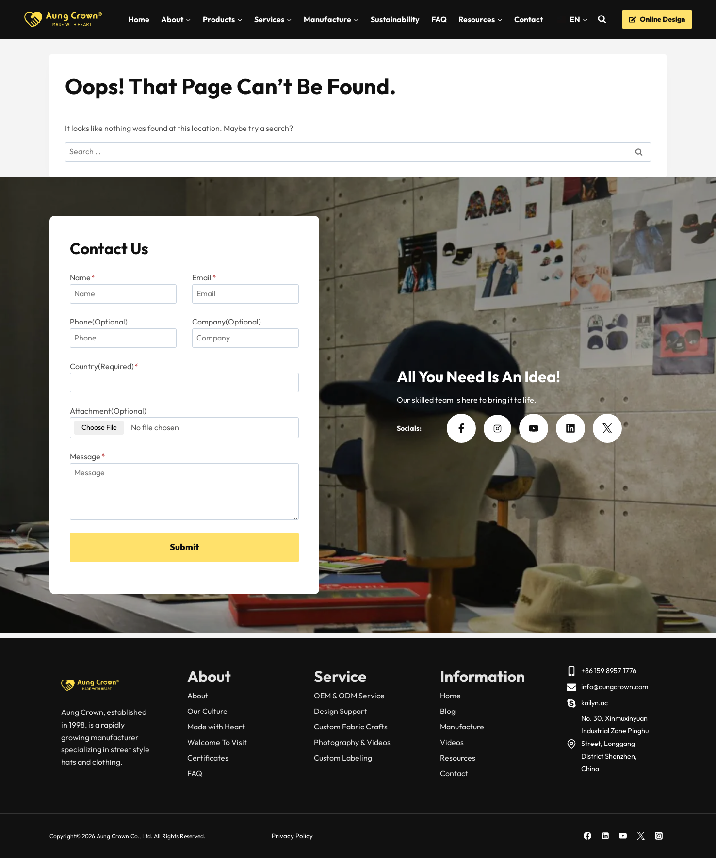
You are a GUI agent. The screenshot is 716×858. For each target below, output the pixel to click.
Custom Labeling (343, 757)
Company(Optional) (226, 324)
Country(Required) (107, 369)
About (197, 695)
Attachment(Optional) (111, 413)
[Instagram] (659, 835)
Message (90, 459)
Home (138, 19)
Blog (448, 711)
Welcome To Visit (217, 742)
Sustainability (395, 19)
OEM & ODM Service (349, 695)
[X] (641, 835)
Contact (528, 19)
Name (85, 280)
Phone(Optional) (101, 324)
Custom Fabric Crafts (351, 726)
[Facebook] (587, 835)
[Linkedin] (605, 835)
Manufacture (462, 726)
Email (204, 280)
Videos (452, 742)
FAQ (439, 19)
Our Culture (207, 711)
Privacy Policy (293, 835)
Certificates (207, 757)
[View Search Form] (602, 20)
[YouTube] (623, 835)
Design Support (340, 711)
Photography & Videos (352, 742)
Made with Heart (216, 726)
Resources (457, 757)
